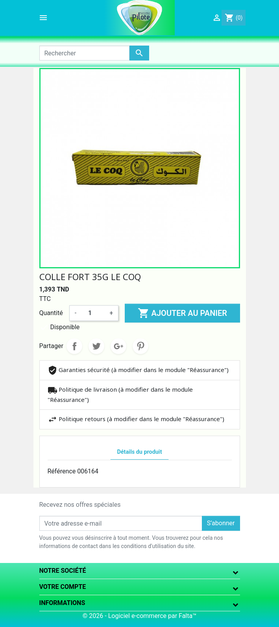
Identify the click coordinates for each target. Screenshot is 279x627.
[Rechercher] (84, 53)
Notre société (62, 570)
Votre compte (62, 586)
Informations (62, 603)
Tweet (96, 346)
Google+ (118, 346)
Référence (62, 471)
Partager (74, 346)
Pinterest (140, 346)
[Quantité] (93, 313)
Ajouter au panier (182, 313)
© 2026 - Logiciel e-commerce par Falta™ (139, 616)
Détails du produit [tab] (139, 452)
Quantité (51, 313)
